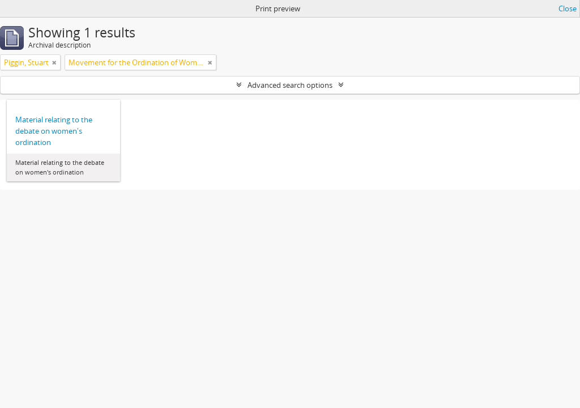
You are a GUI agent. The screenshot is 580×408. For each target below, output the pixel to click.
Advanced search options (290, 85)
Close (567, 8)
